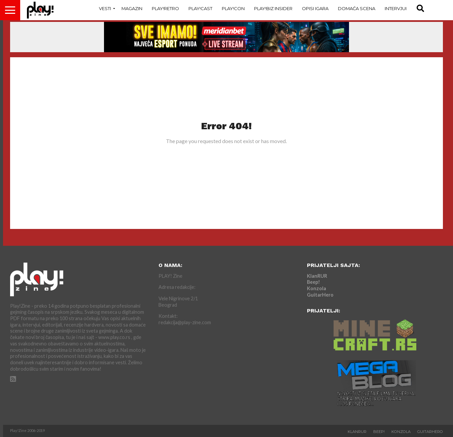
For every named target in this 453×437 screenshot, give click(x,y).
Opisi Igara (315, 8)
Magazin (131, 8)
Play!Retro (165, 8)
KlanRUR (317, 276)
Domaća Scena (356, 8)
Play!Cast (200, 8)
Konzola (316, 288)
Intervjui (396, 8)
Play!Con (233, 8)
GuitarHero (320, 295)
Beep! (313, 282)
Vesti (105, 8)
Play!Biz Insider (273, 8)
